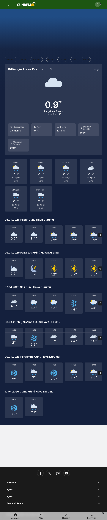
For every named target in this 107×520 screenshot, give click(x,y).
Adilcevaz (10, 59)
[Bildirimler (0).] (97, 4)
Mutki (74, 59)
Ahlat (23, 59)
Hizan (50, 59)
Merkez (62, 59)
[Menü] (9, 4)
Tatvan (86, 59)
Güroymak (37, 59)
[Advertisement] (53, 32)
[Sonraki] (100, 235)
